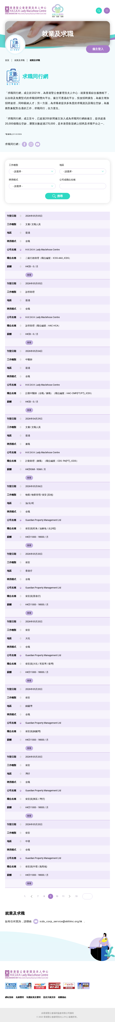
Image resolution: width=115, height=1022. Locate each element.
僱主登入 (98, 49)
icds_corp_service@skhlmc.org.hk (61, 921)
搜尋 (60, 196)
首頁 (7, 60)
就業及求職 (19, 60)
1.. (25, 896)
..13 (76, 896)
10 (57, 896)
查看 (29, 275)
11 (63, 896)
